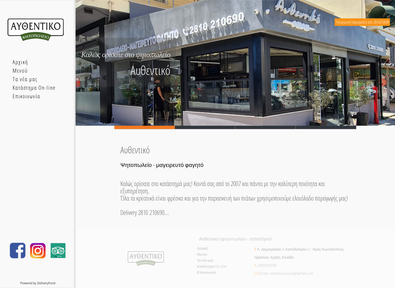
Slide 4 (326, 127)
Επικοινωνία (206, 273)
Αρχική (202, 249)
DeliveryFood (46, 283)
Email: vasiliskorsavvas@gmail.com (286, 274)
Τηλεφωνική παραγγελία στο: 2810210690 (362, 22)
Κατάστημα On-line (212, 267)
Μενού (202, 255)
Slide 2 (205, 127)
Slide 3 (265, 127)
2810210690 (267, 266)
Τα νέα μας (205, 261)
